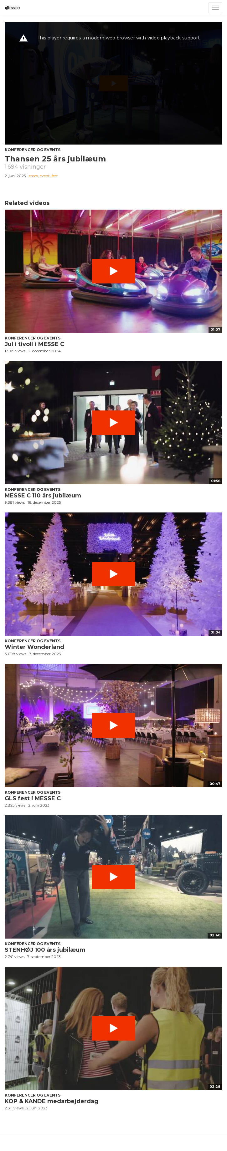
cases (33, 175)
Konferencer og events (32, 149)
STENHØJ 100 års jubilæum (45, 949)
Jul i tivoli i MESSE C (34, 344)
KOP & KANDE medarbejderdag (51, 1101)
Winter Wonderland (34, 647)
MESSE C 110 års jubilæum (43, 495)
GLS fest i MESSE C (33, 798)
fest (55, 175)
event (45, 175)
